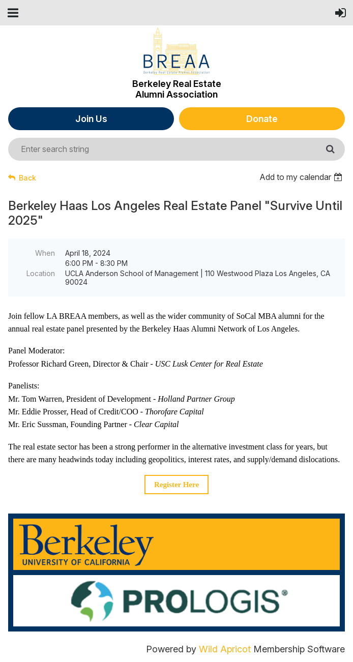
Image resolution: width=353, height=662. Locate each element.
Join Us (91, 118)
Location (40, 273)
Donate (262, 118)
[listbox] (302, 177)
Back (27, 177)
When (45, 253)
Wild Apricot (225, 649)
